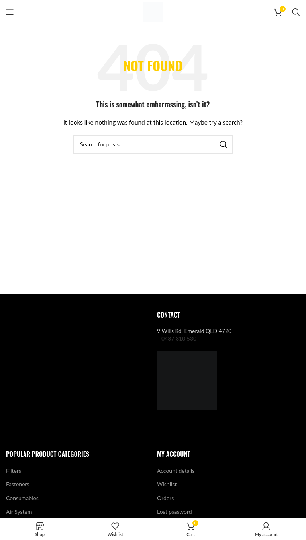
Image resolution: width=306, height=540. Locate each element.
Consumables (22, 498)
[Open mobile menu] (10, 12)
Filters (13, 470)
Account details (175, 470)
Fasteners (17, 484)
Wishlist (167, 484)
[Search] (296, 12)
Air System (19, 511)
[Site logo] (153, 11)
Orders (165, 498)
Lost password (174, 511)
